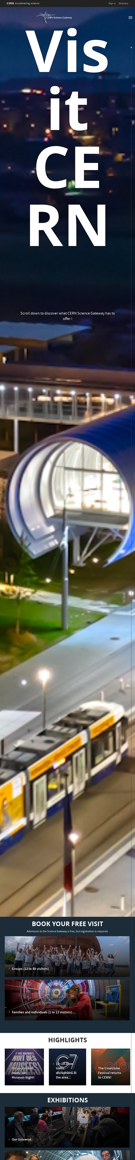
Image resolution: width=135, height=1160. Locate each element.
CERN (23, 3)
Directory (123, 3)
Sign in (112, 3)
